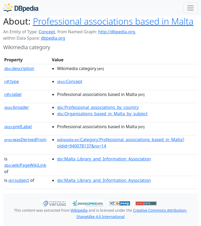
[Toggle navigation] (190, 8)
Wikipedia (79, 210)
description (19, 68)
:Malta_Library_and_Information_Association (104, 159)
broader (16, 107)
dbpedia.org (53, 38)
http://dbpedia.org (116, 32)
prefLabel (18, 127)
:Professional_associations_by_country (98, 107)
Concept (47, 32)
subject (18, 180)
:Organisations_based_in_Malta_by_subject (102, 114)
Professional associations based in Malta (113, 21)
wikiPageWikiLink (25, 165)
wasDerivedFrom (25, 139)
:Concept (69, 81)
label (13, 94)
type (11, 81)
